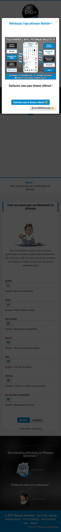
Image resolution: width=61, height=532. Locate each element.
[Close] (56, 22)
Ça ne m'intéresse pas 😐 (43, 107)
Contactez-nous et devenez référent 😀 (30, 102)
